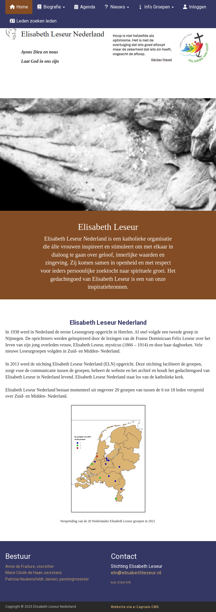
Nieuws (116, 7)
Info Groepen (156, 7)
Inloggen (194, 7)
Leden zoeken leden (33, 21)
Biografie (51, 7)
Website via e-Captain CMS (135, 606)
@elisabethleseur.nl (136, 573)
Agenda (84, 7)
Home (19, 7)
